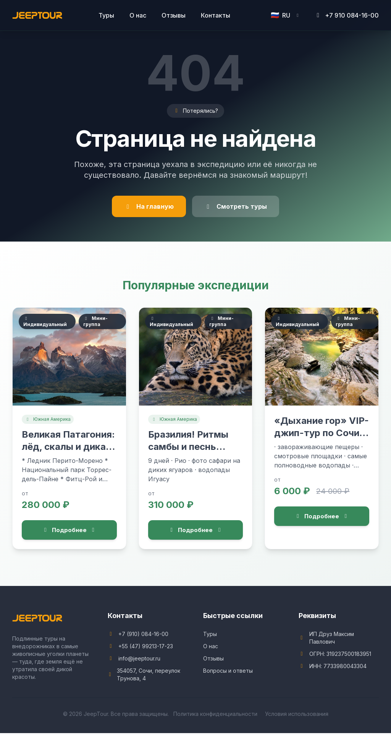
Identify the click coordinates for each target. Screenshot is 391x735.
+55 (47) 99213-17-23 (145, 648)
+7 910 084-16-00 (346, 15)
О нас (137, 15)
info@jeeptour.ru (139, 660)
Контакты (215, 15)
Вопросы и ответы (228, 672)
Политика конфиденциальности (215, 715)
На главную (149, 206)
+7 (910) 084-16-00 (143, 636)
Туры (106, 15)
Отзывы (174, 15)
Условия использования (296, 715)
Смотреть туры (235, 206)
